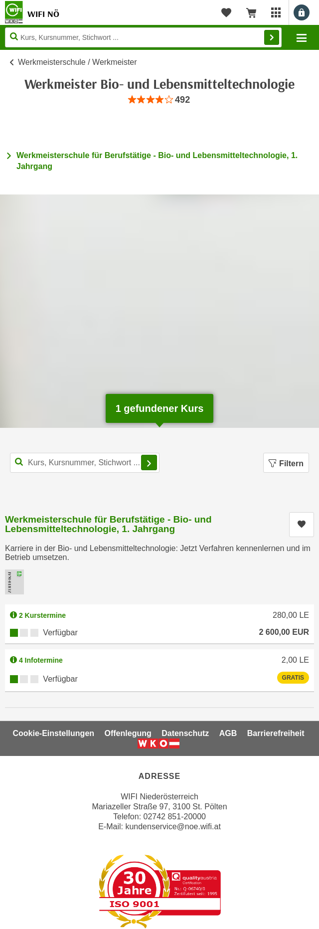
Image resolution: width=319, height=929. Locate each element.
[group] (159, 100)
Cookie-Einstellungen (53, 733)
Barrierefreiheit (276, 733)
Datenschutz (185, 733)
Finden (271, 37)
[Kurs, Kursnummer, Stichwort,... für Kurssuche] (85, 463)
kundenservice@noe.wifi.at (172, 826)
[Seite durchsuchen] (143, 37)
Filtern (286, 463)
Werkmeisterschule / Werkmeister (77, 62)
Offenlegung (128, 733)
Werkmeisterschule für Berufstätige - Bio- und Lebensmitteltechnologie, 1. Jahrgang (108, 524)
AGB (228, 733)
